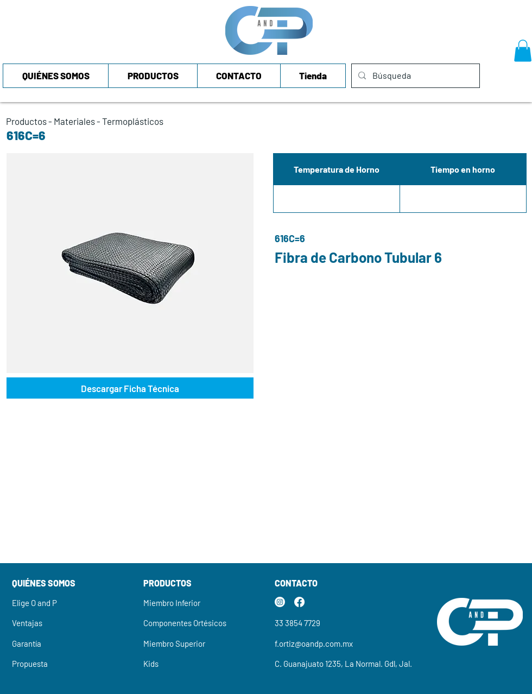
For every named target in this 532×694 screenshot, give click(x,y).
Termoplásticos (132, 121)
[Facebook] (299, 602)
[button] (523, 51)
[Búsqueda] (414, 75)
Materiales (74, 121)
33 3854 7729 (297, 623)
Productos (26, 121)
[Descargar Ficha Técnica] (130, 388)
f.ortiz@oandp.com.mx (314, 643)
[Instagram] (280, 602)
